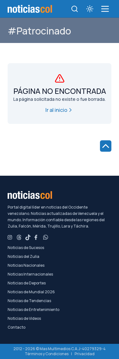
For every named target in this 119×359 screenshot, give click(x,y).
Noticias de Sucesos (26, 247)
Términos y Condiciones (47, 353)
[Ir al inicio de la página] (105, 146)
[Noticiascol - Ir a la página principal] (30, 8)
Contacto (16, 327)
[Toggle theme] (89, 9)
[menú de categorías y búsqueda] (105, 9)
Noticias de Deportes (27, 283)
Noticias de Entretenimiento (33, 309)
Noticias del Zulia (23, 256)
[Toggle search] (74, 9)
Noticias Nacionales (26, 265)
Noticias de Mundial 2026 (31, 292)
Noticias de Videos (24, 318)
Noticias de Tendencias (29, 300)
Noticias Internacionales (30, 274)
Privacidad (85, 353)
